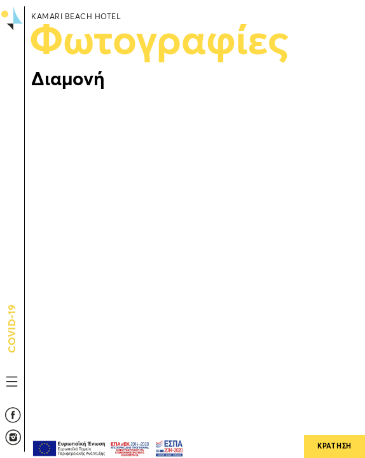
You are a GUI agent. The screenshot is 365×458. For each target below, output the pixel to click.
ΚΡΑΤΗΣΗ (334, 446)
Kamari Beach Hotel (12, 62)
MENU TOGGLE (12, 381)
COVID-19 (12, 347)
